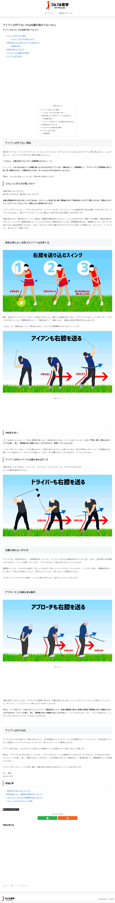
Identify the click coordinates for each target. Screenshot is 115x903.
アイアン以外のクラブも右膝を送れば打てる (59, 122)
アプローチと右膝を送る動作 (18, 53)
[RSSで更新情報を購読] (60, 819)
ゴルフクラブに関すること (11, 810)
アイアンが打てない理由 (16, 36)
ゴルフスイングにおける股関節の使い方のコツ (25, 799)
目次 (55, 106)
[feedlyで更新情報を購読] (55, 819)
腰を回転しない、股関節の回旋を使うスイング (25, 795)
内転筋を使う (16, 46)
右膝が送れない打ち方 (15, 49)
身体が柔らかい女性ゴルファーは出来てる (23, 43)
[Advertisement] (57, 74)
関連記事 (47, 134)
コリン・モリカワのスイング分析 (20, 802)
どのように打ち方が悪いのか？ (23, 39)
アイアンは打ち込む (14, 56)
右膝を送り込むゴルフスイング (19, 792)
